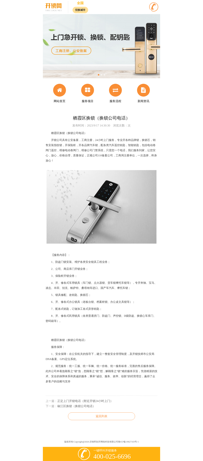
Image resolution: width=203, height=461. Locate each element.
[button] (98, 75)
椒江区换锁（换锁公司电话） (76, 406)
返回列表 (101, 416)
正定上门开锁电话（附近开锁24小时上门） (85, 401)
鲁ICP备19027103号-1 (128, 441)
